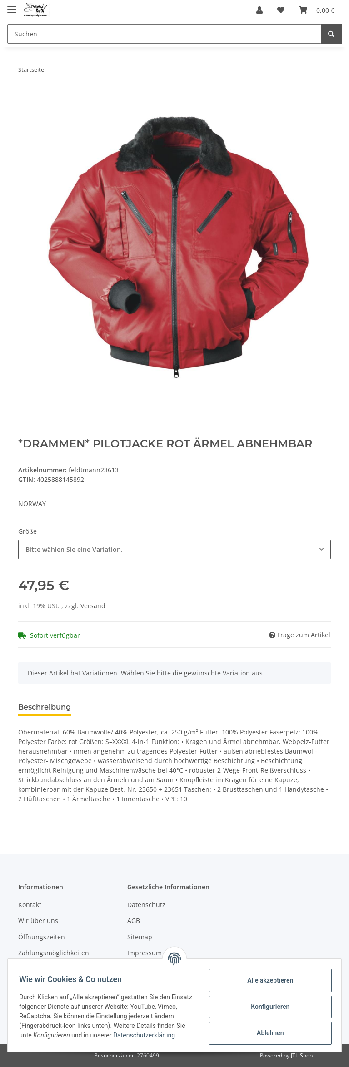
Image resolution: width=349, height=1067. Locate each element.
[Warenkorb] (317, 10)
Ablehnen (267, 1032)
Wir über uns (38, 920)
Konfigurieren (267, 1006)
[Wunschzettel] (281, 10)
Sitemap (139, 937)
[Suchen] (164, 34)
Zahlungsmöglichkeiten (53, 952)
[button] (259, 10)
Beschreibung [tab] (44, 707)
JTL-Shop (302, 1055)
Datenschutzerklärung (53, 1039)
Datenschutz (146, 904)
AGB (133, 920)
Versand (92, 605)
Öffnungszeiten (41, 937)
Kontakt (29, 904)
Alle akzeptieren (267, 979)
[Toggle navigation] (11, 5)
